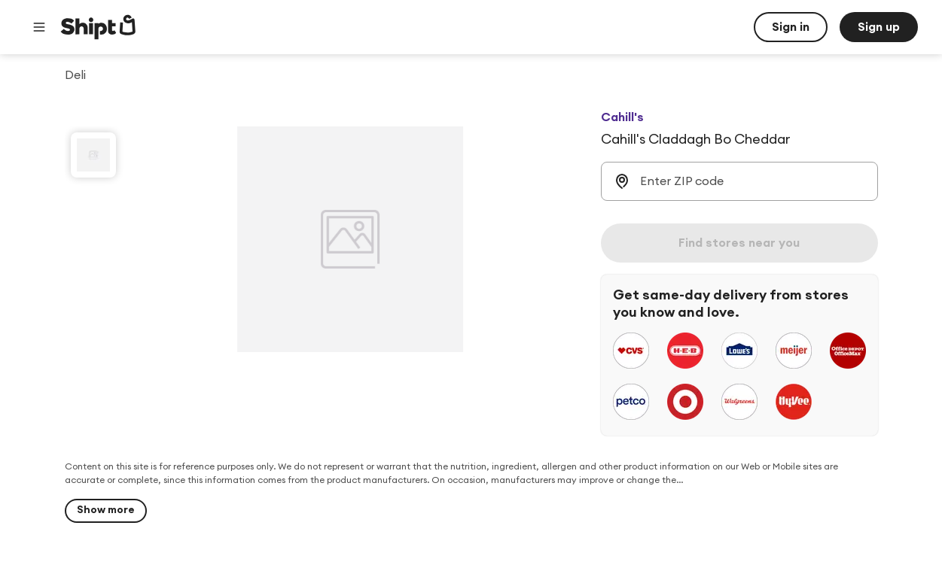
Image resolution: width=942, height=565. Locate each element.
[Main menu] (39, 27)
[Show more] (106, 511)
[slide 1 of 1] (93, 155)
